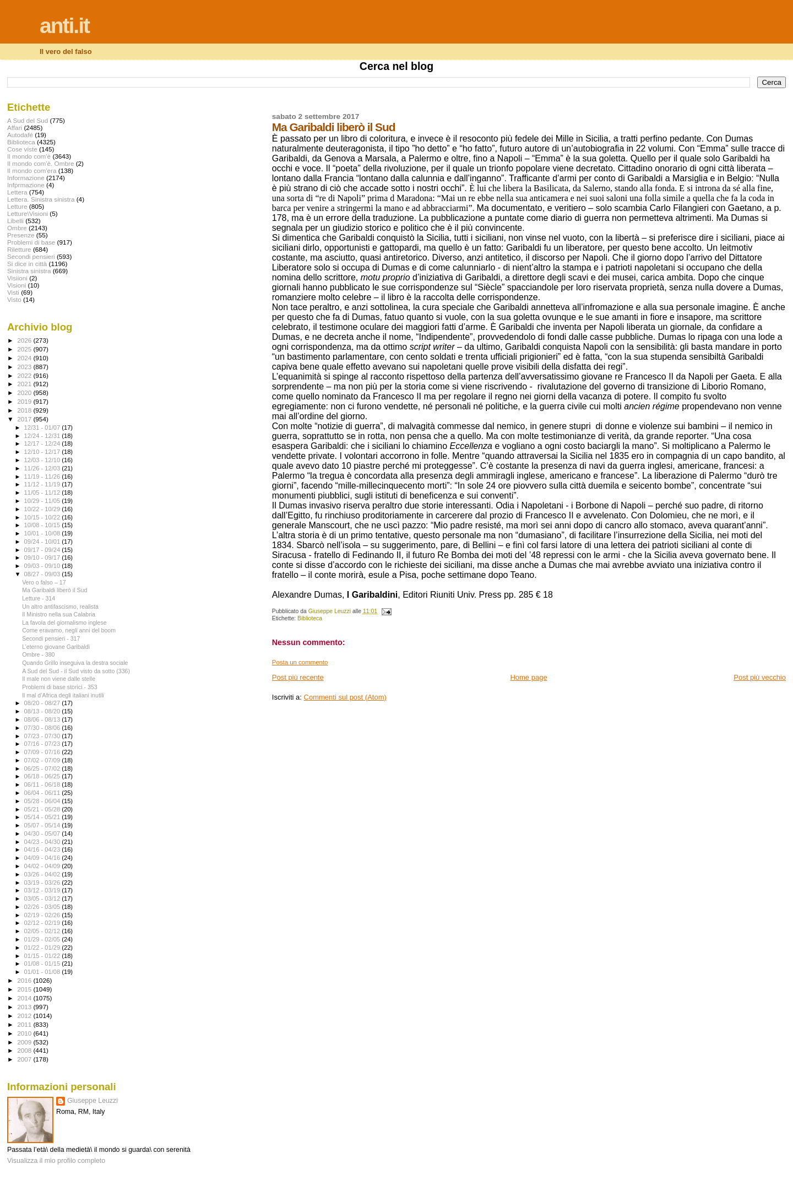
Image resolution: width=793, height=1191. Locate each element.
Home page (528, 677)
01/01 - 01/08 (43, 971)
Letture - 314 (38, 598)
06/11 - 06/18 (43, 784)
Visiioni (17, 277)
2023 (25, 366)
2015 (25, 989)
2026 (25, 340)
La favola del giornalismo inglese (64, 622)
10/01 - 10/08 (43, 533)
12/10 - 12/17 (43, 451)
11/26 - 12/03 (43, 468)
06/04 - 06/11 (43, 792)
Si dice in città (27, 263)
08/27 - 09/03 (43, 574)
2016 (25, 980)
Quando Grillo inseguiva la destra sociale (75, 662)
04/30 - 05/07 (43, 833)
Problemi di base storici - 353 (59, 687)
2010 (25, 1033)
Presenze (21, 235)
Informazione (26, 177)
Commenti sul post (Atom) (345, 697)
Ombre (17, 227)
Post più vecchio (760, 677)
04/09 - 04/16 (43, 857)
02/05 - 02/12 (43, 931)
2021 (25, 383)
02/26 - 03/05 (43, 906)
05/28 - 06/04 (43, 801)
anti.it (64, 25)
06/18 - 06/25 (43, 776)
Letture (17, 206)
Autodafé (20, 134)
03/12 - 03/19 (43, 890)
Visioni (16, 285)
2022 (25, 375)
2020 (25, 392)
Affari (14, 127)
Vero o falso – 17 (44, 582)
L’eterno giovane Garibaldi (56, 646)
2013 (25, 1006)
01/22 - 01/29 (43, 947)
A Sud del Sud (27, 120)
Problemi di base (31, 242)
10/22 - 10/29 (43, 509)
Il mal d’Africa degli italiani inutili (63, 695)
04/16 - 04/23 (43, 849)
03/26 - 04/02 (43, 874)
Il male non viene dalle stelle (58, 678)
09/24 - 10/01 (43, 541)
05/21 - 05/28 (43, 809)
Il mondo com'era (32, 170)
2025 (25, 349)
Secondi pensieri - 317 (51, 638)
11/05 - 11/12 (43, 492)
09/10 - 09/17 (43, 557)
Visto (14, 299)
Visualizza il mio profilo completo (56, 1161)
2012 (25, 1015)
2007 (25, 1059)
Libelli (15, 220)
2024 (25, 357)
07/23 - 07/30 (43, 736)
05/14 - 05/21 (43, 817)
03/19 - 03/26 (43, 882)
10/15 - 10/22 (43, 517)
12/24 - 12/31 (43, 435)
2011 (25, 1024)
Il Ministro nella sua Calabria (58, 614)
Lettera (17, 192)
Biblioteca (309, 618)
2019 (25, 401)
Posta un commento (300, 662)
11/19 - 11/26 (43, 476)
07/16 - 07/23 (43, 743)
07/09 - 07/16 (43, 752)
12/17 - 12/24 (43, 443)
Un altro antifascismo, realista (60, 606)
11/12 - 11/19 (43, 484)
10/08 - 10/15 (43, 525)
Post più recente (298, 677)
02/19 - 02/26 (43, 915)
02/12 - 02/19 (43, 922)
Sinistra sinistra (29, 270)
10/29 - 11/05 (43, 500)
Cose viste (22, 149)
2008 (25, 1050)
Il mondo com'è (29, 156)
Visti (13, 292)
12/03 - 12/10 (43, 460)
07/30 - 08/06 (43, 727)
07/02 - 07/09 (43, 760)
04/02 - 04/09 (43, 866)
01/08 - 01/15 (43, 963)
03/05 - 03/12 (43, 898)
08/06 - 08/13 (43, 719)
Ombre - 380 (38, 654)
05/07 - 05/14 (43, 825)
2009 (25, 1042)
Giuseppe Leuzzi (92, 1101)
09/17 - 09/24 (43, 549)
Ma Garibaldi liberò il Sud (54, 590)
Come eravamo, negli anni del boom (69, 630)
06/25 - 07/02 (43, 768)
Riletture (19, 249)
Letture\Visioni (27, 213)
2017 (25, 419)
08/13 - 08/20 (43, 711)
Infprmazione (26, 184)
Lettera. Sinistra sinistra (40, 199)
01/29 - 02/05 (43, 939)
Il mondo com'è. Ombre (40, 163)
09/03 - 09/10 (43, 565)
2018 (25, 410)
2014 (25, 997)
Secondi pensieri (31, 256)
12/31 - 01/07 (43, 427)
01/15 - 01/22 (43, 955)
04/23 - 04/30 (43, 841)
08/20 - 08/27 (43, 703)
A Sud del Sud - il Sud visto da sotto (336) (76, 671)
